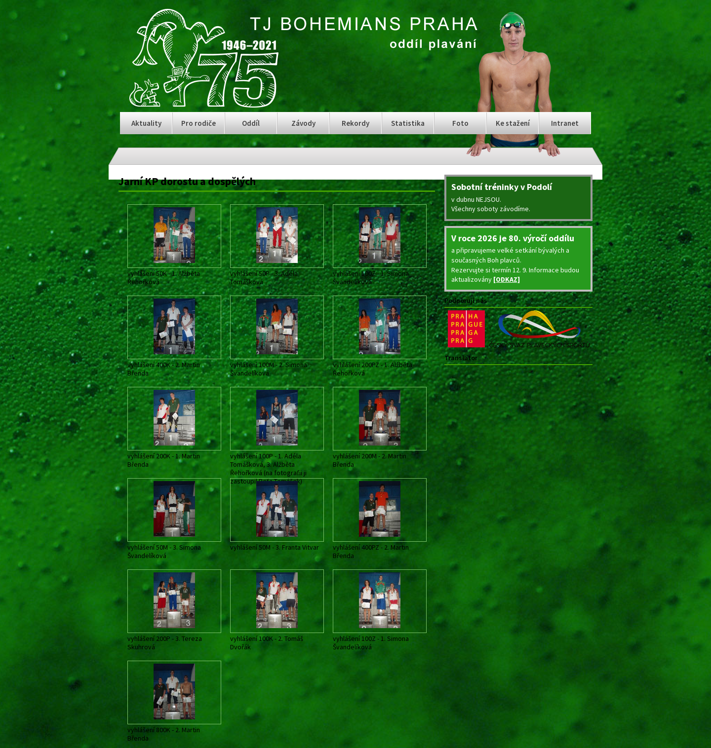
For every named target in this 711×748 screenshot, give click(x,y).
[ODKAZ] (506, 279)
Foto (460, 123)
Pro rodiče (198, 123)
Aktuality (146, 123)
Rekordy (355, 123)
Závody (303, 123)
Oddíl (251, 123)
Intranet (565, 123)
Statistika (408, 123)
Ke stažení (513, 123)
